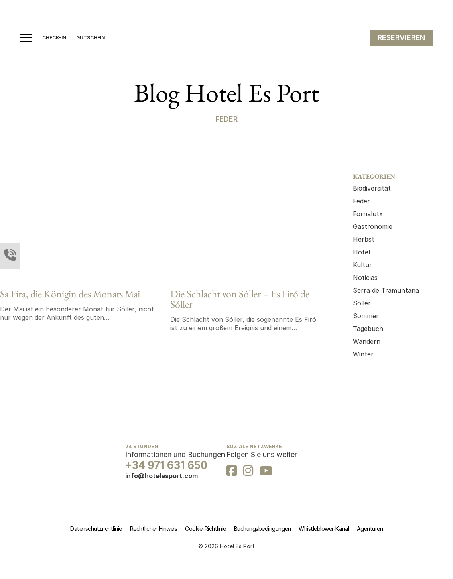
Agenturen (370, 528)
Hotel (361, 252)
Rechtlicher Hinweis (153, 528)
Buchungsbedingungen (262, 528)
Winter (363, 354)
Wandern (366, 341)
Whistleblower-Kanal (324, 528)
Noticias (365, 278)
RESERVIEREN (401, 37)
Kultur (362, 265)
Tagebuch (368, 329)
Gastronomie (372, 226)
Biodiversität (372, 188)
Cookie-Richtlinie (205, 528)
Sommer (366, 316)
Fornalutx (368, 214)
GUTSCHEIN (90, 37)
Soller (362, 303)
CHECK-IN (54, 37)
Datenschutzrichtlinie (96, 528)
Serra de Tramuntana (386, 290)
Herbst (363, 239)
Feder (361, 201)
